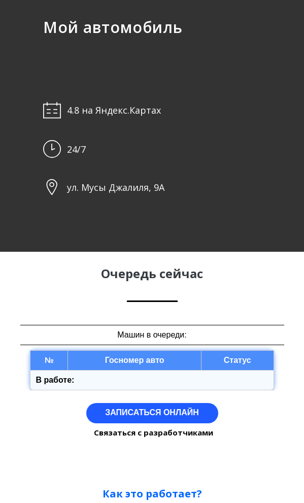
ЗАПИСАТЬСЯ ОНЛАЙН (152, 412)
